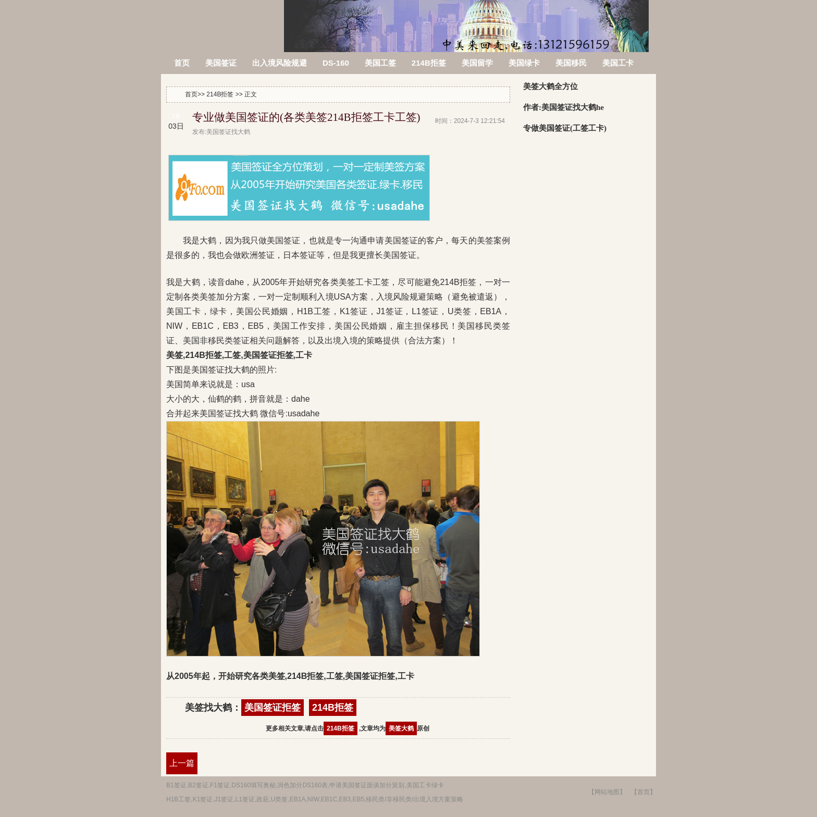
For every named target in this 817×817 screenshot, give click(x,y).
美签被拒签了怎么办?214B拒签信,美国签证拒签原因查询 (223, 19)
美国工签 (380, 62)
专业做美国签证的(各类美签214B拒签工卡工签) (306, 117)
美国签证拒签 (272, 707)
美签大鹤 (401, 728)
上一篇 (181, 763)
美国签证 (221, 62)
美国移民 (571, 62)
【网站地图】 (607, 792)
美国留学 (477, 62)
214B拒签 (429, 62)
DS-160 (336, 62)
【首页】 (643, 792)
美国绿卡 (524, 62)
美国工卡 (618, 62)
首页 (182, 62)
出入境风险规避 (279, 62)
